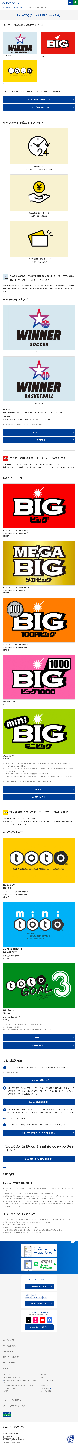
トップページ (7, 7)
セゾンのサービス (18, 7)
